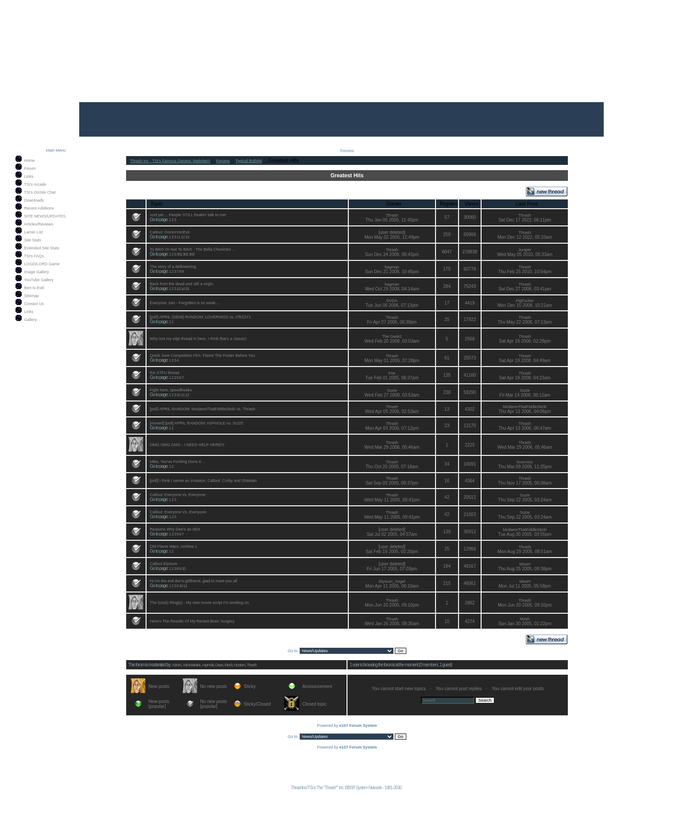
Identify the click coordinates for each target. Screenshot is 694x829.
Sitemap (31, 296)
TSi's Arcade (35, 184)
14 (183, 289)
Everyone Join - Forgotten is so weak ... (185, 303)
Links (29, 176)
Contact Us (34, 304)
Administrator (191, 665)
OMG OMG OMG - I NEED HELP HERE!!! (187, 445)
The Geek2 (392, 336)
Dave (219, 665)
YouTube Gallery (38, 280)
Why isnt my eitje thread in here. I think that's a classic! (198, 338)
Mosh (525, 619)
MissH (524, 564)
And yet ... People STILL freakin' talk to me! (188, 215)
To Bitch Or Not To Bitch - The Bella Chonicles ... (192, 249)
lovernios (525, 462)
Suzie (392, 390)
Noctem (239, 665)
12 (183, 237)
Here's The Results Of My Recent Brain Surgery (192, 621)
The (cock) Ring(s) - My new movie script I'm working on (199, 602)
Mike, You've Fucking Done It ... (178, 461)
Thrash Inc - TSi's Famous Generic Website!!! (170, 161)
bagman (392, 267)
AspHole (208, 665)
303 (191, 254)
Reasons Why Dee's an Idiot (175, 529)
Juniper (525, 250)
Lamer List (33, 232)
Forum (30, 168)
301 (179, 254)
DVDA (391, 300)
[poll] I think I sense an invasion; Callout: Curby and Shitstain (203, 480)
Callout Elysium (163, 564)
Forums (223, 161)
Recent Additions (39, 208)
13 (187, 237)
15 (187, 289)
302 (185, 254)
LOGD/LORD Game (42, 264)
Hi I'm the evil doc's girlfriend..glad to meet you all (193, 581)
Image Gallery (36, 272)
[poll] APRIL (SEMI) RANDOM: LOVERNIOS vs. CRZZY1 (200, 317)
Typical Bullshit (248, 161)
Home (29, 160)
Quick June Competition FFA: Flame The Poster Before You (202, 355)
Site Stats (33, 240)
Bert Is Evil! (34, 288)
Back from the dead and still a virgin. (182, 284)
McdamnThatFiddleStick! (525, 407)
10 (178, 395)
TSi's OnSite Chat (39, 192)
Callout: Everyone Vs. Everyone (178, 512)
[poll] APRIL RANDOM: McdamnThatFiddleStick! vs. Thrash (202, 409)
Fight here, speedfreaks (171, 390)
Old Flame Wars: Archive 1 (173, 546)
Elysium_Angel (392, 581)
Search (485, 700)
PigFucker (525, 300)
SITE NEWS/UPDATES (45, 216)
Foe (392, 373)
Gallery (30, 319)
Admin (176, 665)
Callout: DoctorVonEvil (170, 232)
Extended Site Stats (41, 248)
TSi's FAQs (34, 256)
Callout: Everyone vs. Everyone (178, 495)
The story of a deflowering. (173, 266)
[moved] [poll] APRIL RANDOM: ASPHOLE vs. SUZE (196, 423)
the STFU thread (165, 373)
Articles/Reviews (38, 224)
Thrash (392, 215)
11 (178, 237)
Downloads (34, 200)
